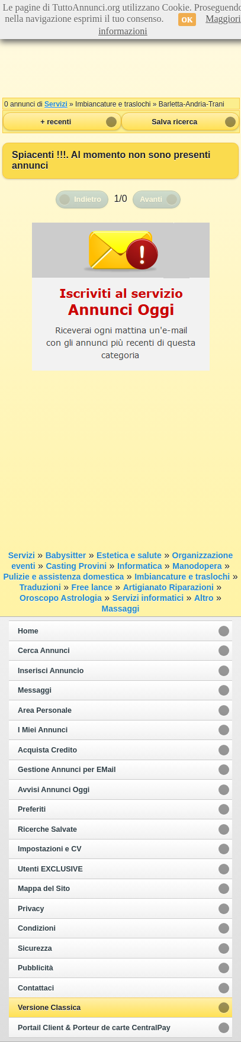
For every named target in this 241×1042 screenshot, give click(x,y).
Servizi (56, 104)
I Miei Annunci (43, 730)
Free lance (92, 587)
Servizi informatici (148, 598)
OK (187, 19)
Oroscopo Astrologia (61, 598)
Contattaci (36, 988)
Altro (204, 598)
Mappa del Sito (44, 889)
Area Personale (45, 710)
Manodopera (196, 566)
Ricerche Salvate (47, 829)
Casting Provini (76, 566)
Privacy (31, 909)
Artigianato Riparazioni (168, 587)
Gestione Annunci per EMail (67, 770)
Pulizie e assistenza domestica (63, 576)
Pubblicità (35, 968)
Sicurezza (35, 948)
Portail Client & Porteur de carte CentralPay (94, 1028)
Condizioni (37, 928)
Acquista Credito (47, 750)
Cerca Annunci (44, 651)
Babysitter (66, 555)
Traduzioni (40, 587)
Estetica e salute (129, 555)
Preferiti (32, 809)
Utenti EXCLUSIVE (50, 869)
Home (28, 631)
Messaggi (35, 690)
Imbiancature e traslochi (182, 576)
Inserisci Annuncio (50, 671)
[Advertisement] (121, 65)
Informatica (139, 566)
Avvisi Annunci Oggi (53, 790)
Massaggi (121, 608)
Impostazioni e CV (50, 849)
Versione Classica (49, 1008)
